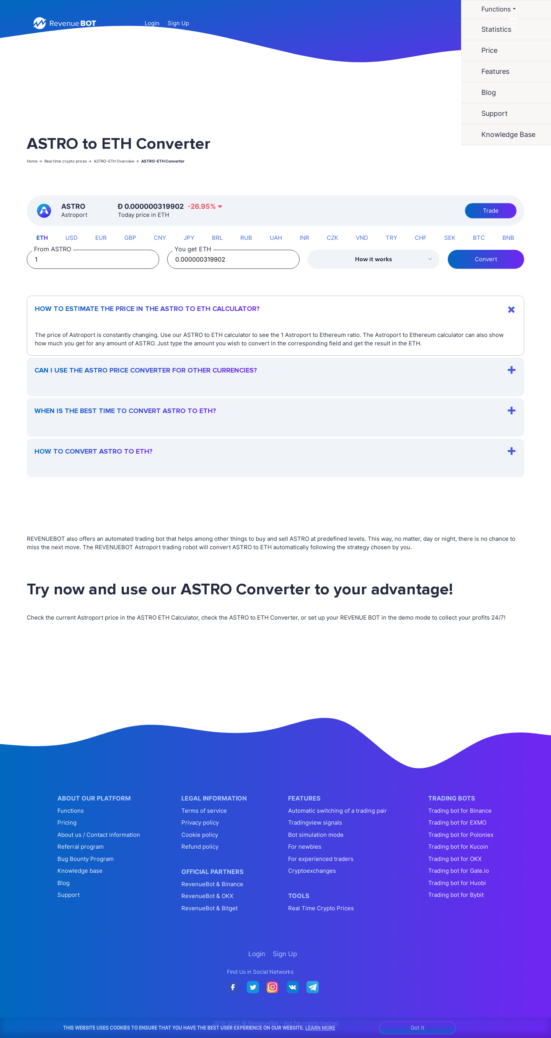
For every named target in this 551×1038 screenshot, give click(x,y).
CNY (160, 237)
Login (152, 23)
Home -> (34, 161)
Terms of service (204, 810)
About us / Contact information (98, 834)
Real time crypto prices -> (68, 161)
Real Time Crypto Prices (321, 908)
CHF (421, 237)
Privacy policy (200, 822)
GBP (130, 237)
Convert (486, 259)
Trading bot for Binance (460, 810)
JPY (189, 237)
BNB (508, 237)
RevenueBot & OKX (207, 896)
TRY (391, 237)
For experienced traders (321, 858)
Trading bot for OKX (455, 858)
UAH (276, 237)
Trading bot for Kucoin (458, 846)
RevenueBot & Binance (212, 884)
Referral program (80, 846)
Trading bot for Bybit (456, 894)
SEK (449, 237)
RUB (246, 237)
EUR (101, 237)
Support (68, 894)
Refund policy (199, 846)
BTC (479, 237)
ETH (42, 237)
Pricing (67, 822)
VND (362, 237)
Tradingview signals (315, 822)
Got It (417, 1027)
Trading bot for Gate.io (458, 870)
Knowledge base (80, 870)
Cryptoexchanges (312, 870)
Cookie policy (199, 834)
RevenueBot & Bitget (209, 908)
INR (304, 237)
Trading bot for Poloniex (461, 834)
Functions (70, 810)
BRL (217, 237)
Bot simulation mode (316, 834)
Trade (491, 210)
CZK (332, 237)
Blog (63, 883)
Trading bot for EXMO (457, 822)
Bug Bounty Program (85, 858)
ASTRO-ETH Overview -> (116, 161)
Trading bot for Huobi (457, 883)
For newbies (304, 846)
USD (71, 237)
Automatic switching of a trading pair (337, 810)
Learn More (320, 1027)
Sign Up (178, 23)
